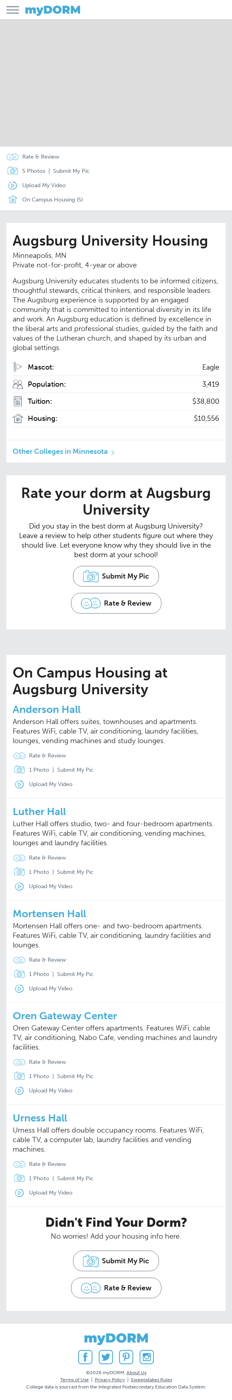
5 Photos (24, 171)
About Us (136, 1372)
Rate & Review (40, 156)
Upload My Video (44, 185)
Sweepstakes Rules (151, 1380)
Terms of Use (74, 1380)
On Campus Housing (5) (43, 200)
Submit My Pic (71, 171)
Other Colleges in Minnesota (60, 451)
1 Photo (29, 770)
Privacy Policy (110, 1380)
